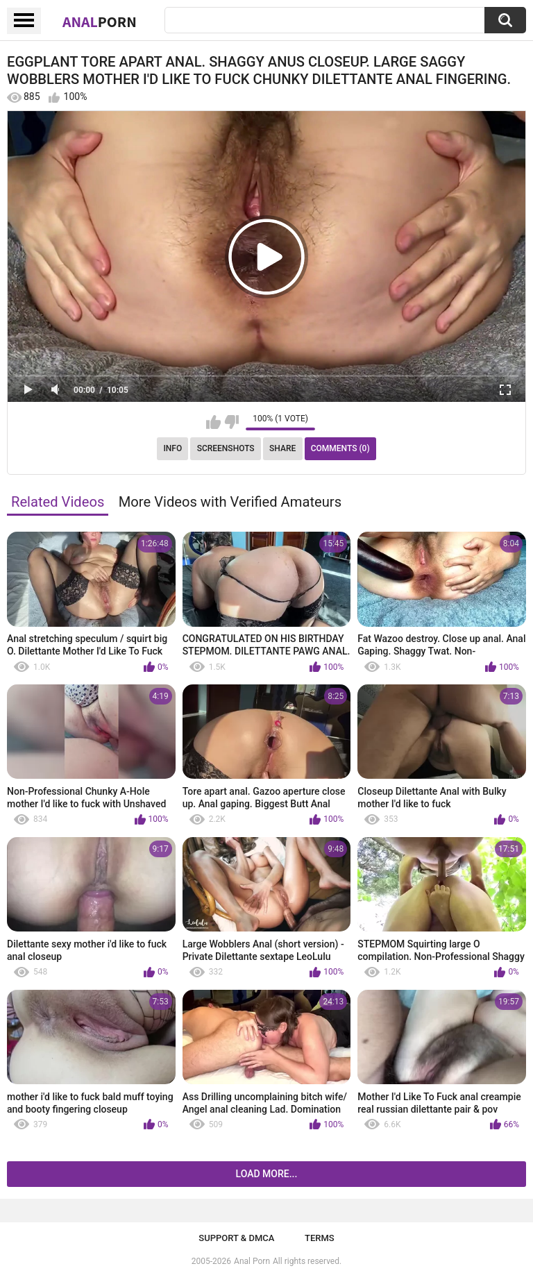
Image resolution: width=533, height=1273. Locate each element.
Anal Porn (252, 1261)
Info (172, 448)
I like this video (213, 422)
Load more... (267, 1173)
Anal (99, 21)
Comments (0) (340, 448)
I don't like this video (231, 422)
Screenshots (226, 448)
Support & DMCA (236, 1238)
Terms (320, 1238)
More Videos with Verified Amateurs (230, 502)
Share (282, 448)
